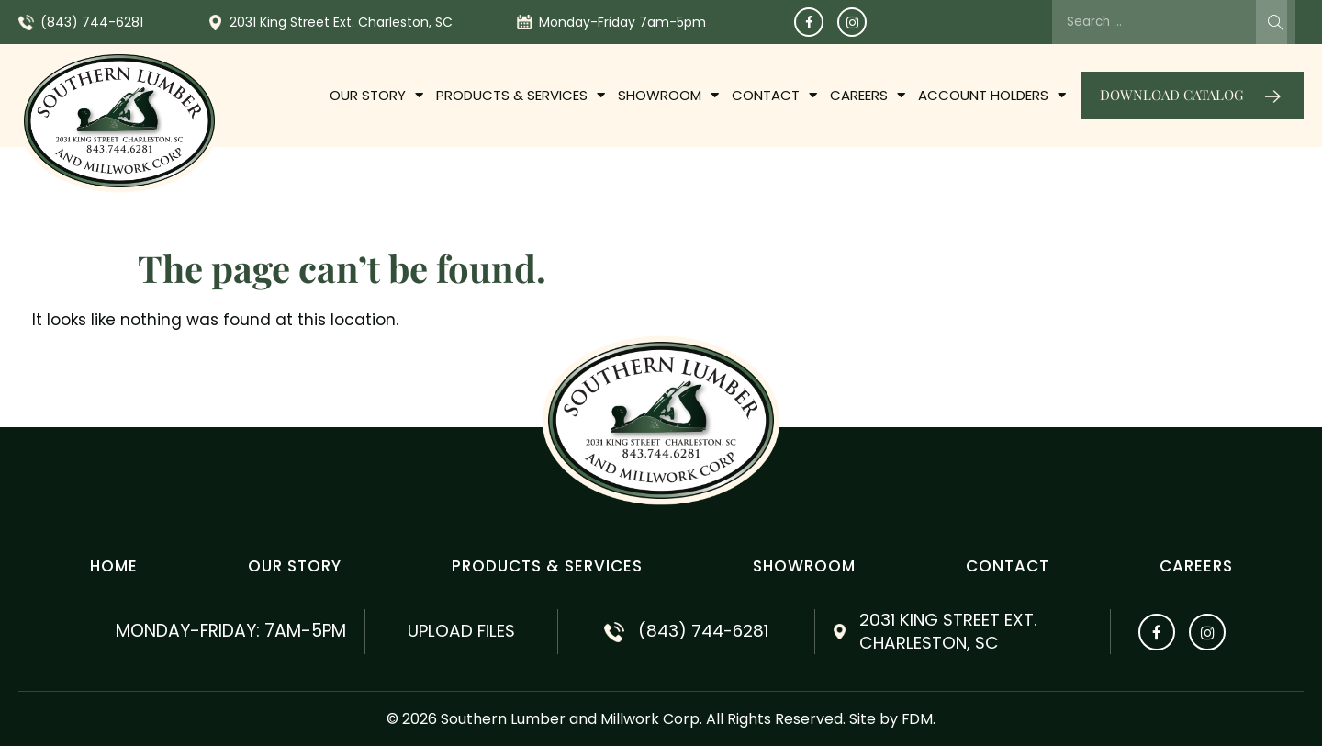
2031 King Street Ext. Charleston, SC (341, 22)
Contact (774, 95)
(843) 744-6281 (91, 22)
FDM (918, 718)
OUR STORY (376, 95)
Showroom (668, 95)
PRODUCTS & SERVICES (520, 95)
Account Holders (992, 95)
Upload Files (461, 630)
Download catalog (1172, 94)
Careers (867, 95)
